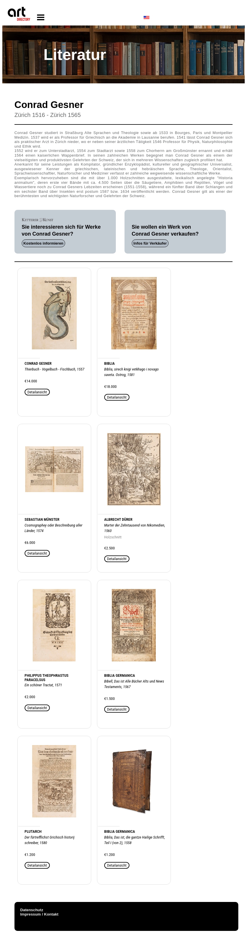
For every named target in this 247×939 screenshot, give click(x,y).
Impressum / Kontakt (39, 914)
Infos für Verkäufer (150, 243)
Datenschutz (31, 910)
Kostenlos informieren (43, 243)
